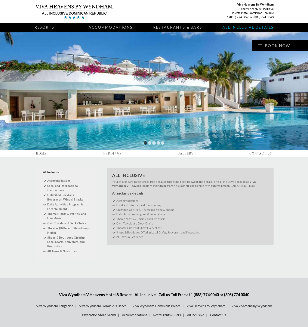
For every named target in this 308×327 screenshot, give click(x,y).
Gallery (186, 153)
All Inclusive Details (248, 27)
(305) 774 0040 (263, 17)
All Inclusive (195, 315)
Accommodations (111, 27)
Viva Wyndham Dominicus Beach (102, 306)
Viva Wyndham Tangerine (54, 306)
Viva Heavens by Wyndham (206, 306)
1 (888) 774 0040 (238, 17)
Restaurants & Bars (177, 27)
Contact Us (260, 153)
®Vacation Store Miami (99, 315)
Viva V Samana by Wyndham (251, 306)
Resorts (44, 27)
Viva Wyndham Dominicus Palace (156, 306)
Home (41, 153)
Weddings (112, 153)
